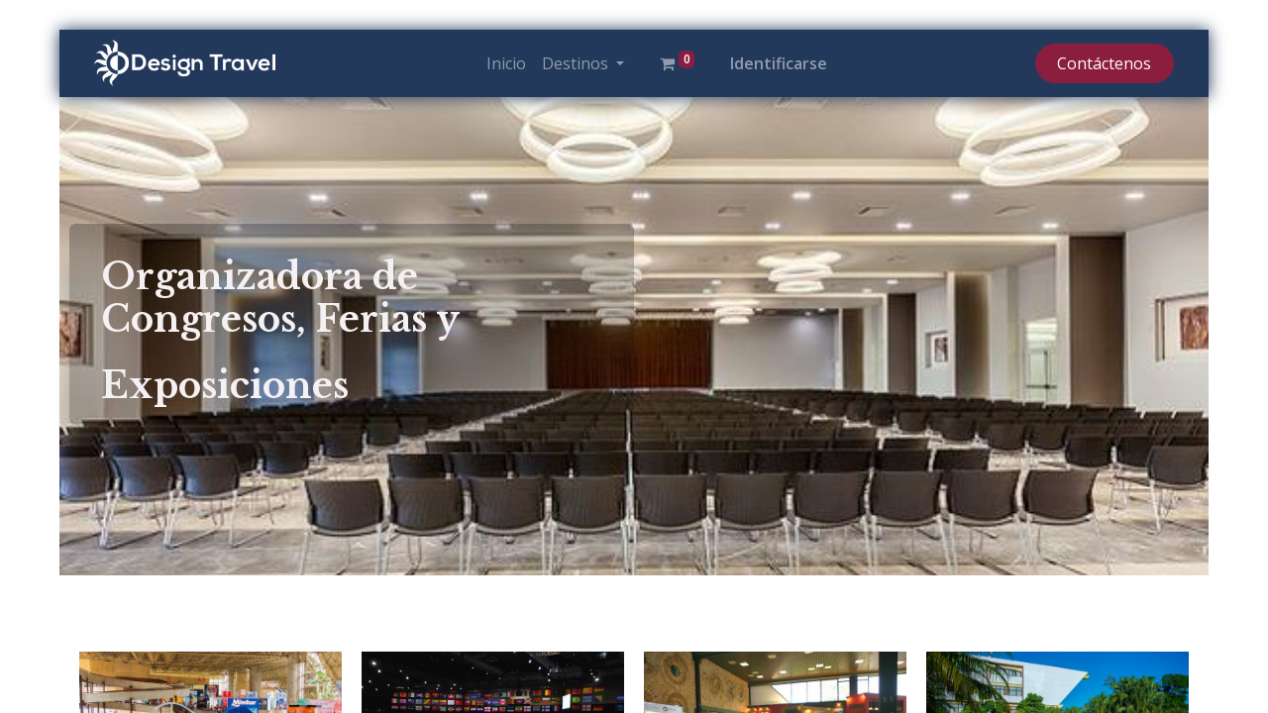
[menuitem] (506, 63)
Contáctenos (1104, 63)
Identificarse (778, 63)
